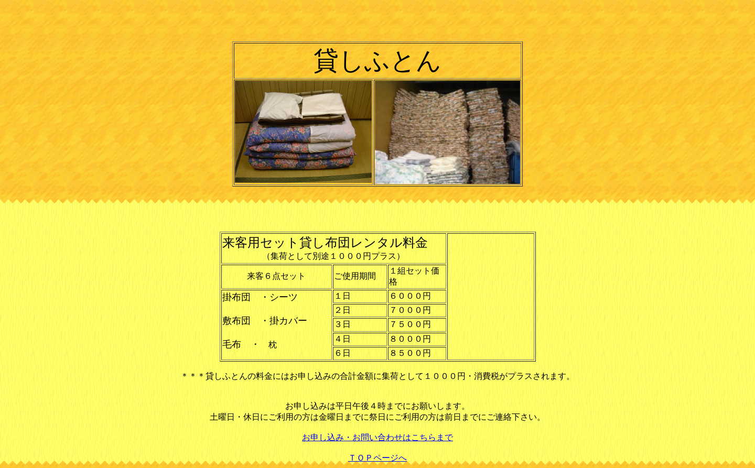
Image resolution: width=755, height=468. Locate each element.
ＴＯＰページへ (377, 457)
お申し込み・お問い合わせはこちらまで (377, 437)
